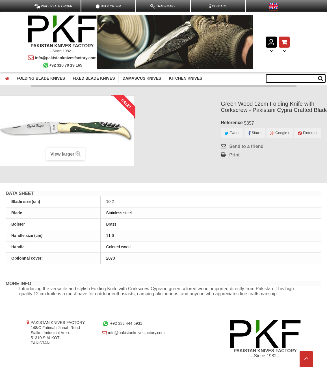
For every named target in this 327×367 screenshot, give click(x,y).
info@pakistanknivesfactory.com (62, 58)
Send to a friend (246, 146)
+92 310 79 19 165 (62, 65)
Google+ (279, 133)
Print (234, 154)
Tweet (231, 133)
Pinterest (307, 133)
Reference (231, 122)
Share (254, 133)
